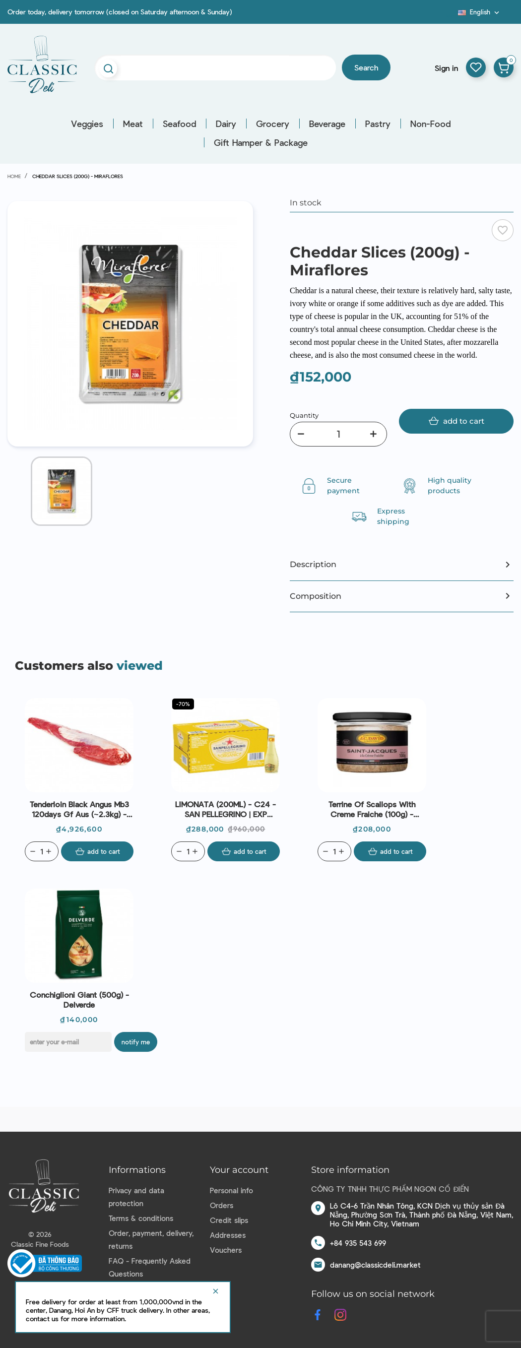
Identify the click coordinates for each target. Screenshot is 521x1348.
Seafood (179, 123)
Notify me (136, 1042)
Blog (452, 15)
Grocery (272, 123)
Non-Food (430, 123)
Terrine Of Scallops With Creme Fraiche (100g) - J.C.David (371, 809)
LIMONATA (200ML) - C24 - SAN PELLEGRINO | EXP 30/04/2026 (225, 809)
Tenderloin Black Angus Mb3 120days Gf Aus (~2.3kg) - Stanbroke (79, 809)
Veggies (87, 123)
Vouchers (226, 1249)
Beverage (327, 123)
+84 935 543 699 (358, 1242)
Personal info (231, 1190)
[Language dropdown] (479, 11)
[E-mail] (68, 1042)
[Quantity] (338, 434)
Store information (350, 1169)
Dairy (226, 123)
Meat (133, 123)
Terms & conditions (141, 1218)
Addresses (228, 1234)
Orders (221, 1205)
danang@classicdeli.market (375, 1264)
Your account (239, 1169)
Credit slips (229, 1220)
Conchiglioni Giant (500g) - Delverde (79, 999)
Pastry (378, 123)
